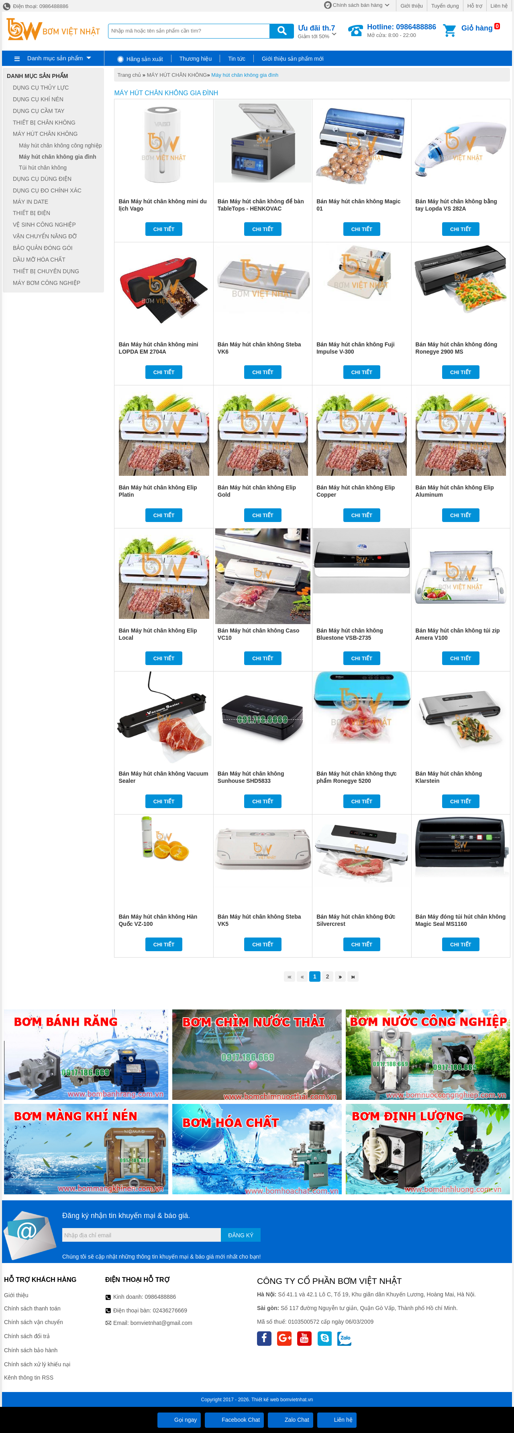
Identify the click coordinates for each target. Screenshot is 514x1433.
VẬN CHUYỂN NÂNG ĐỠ (45, 236)
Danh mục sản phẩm (55, 58)
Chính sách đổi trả (27, 1336)
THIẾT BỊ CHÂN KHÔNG (44, 122)
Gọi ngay (179, 1420)
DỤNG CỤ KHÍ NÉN (38, 99)
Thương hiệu (195, 58)
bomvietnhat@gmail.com (161, 1323)
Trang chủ (129, 75)
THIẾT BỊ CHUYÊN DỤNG (46, 271)
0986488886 (160, 1297)
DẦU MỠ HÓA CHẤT (39, 259)
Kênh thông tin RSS (28, 1377)
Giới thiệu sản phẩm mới (293, 58)
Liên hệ (499, 6)
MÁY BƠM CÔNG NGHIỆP (46, 283)
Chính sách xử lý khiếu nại (37, 1364)
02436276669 (170, 1310)
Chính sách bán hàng (357, 5)
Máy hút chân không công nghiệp (60, 145)
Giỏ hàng (477, 28)
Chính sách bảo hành (30, 1350)
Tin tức (236, 58)
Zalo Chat (290, 1420)
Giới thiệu (411, 6)
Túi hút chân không (43, 167)
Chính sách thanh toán (32, 1308)
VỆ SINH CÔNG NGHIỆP (44, 224)
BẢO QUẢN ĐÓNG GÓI (43, 248)
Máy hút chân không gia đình (244, 75)
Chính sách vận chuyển (33, 1322)
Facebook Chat (234, 1420)
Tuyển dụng (445, 6)
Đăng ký (240, 1235)
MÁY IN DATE (30, 202)
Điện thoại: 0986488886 (35, 6)
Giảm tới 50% (316, 31)
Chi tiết (164, 229)
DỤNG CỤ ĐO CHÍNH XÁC (47, 190)
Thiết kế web (265, 1399)
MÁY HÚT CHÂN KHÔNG (177, 75)
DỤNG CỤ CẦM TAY (39, 111)
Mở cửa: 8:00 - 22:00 (401, 30)
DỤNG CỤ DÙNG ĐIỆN (42, 179)
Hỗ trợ (474, 6)
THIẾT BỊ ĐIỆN (31, 213)
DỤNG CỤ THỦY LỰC (41, 87)
